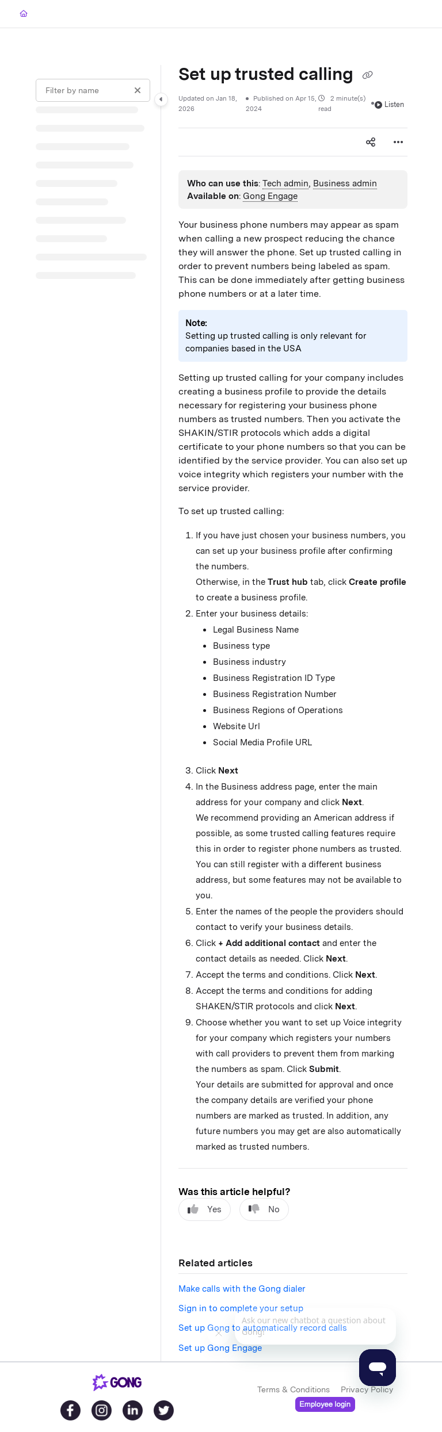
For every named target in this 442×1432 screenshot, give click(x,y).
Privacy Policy (367, 1389)
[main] (293, 713)
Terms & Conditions (293, 1389)
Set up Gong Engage (220, 1348)
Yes (205, 1209)
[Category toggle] (161, 99)
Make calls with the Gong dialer (242, 1289)
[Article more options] (398, 142)
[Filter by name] (93, 90)
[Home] (24, 14)
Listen (389, 104)
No (264, 1209)
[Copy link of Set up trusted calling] (367, 75)
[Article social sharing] (370, 142)
